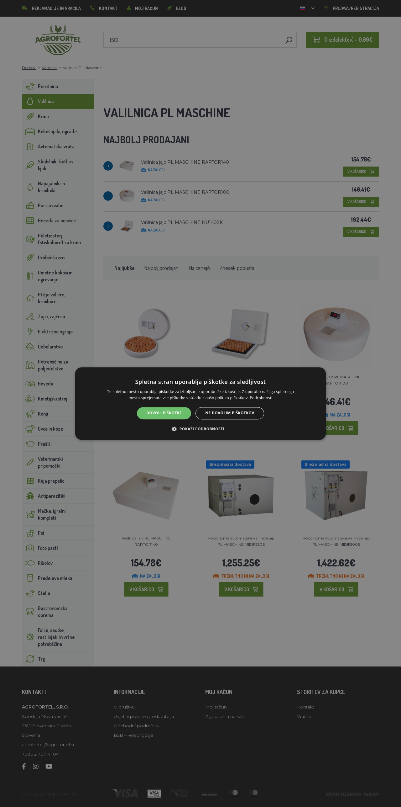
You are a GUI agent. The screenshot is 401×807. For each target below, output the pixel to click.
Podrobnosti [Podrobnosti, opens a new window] (261, 398)
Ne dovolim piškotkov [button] (229, 413)
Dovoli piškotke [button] (164, 413)
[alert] (200, 403)
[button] (200, 429)
